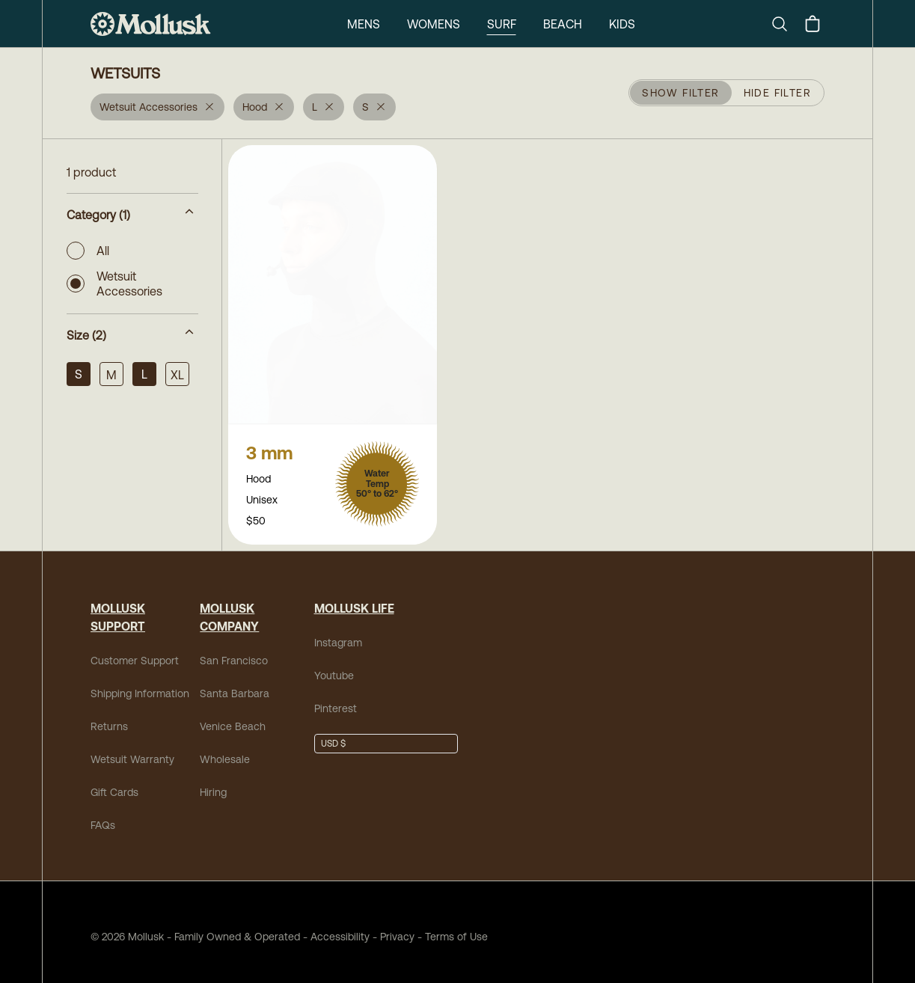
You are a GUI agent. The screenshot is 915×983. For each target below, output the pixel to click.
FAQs (103, 816)
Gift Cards (114, 783)
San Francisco (234, 652)
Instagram (338, 634)
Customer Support (135, 652)
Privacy (397, 928)
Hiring (213, 783)
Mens (363, 24)
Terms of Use (456, 928)
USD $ (333, 734)
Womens (433, 24)
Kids (622, 24)
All (88, 251)
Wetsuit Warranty (132, 750)
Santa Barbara (234, 684)
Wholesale (225, 750)
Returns (109, 717)
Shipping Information (140, 684)
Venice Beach (233, 717)
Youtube (334, 667)
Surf (501, 24)
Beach (562, 24)
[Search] (786, 24)
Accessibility (335, 928)
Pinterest (335, 699)
